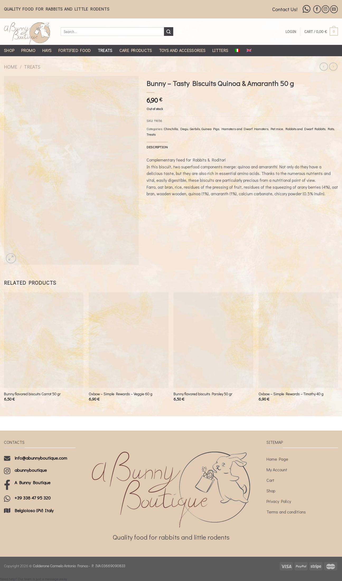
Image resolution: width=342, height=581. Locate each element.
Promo (28, 50)
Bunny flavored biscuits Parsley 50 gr (203, 394)
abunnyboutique (31, 470)
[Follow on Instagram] (325, 9)
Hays (46, 50)
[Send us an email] (334, 9)
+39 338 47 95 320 (33, 498)
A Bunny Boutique (32, 482)
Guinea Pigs (210, 129)
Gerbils (195, 129)
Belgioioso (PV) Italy (34, 510)
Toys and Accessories (182, 50)
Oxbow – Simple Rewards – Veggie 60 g (120, 394)
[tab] (157, 147)
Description (157, 147)
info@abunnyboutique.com (41, 458)
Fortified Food (74, 50)
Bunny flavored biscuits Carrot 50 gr (32, 394)
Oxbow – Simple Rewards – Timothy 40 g (291, 394)
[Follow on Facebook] (317, 9)
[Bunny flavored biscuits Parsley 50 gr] (213, 340)
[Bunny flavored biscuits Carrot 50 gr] (44, 340)
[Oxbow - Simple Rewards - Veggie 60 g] (128, 340)
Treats (105, 50)
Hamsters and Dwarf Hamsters (245, 129)
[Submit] (168, 31)
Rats (331, 129)
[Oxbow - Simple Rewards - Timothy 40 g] (298, 340)
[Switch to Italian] (237, 50)
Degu (184, 129)
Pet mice (277, 129)
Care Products (135, 50)
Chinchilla (171, 129)
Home (10, 67)
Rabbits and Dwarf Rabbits (305, 129)
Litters (220, 50)
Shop (9, 50)
